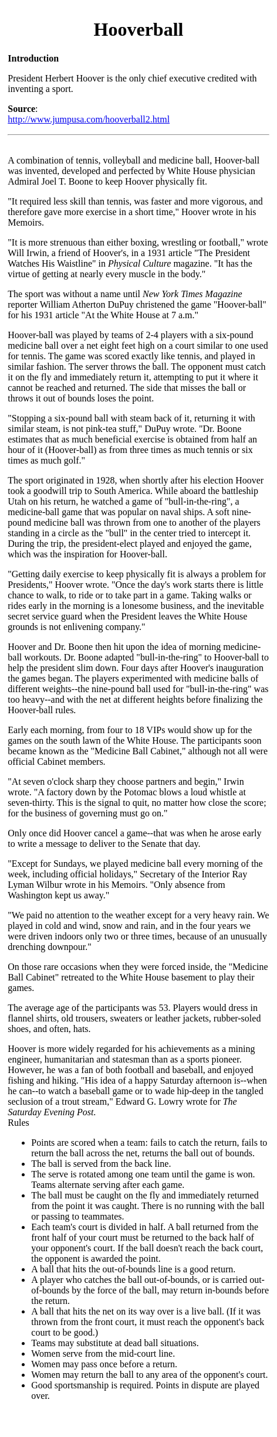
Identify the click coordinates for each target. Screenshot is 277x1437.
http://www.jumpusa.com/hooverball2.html (89, 119)
